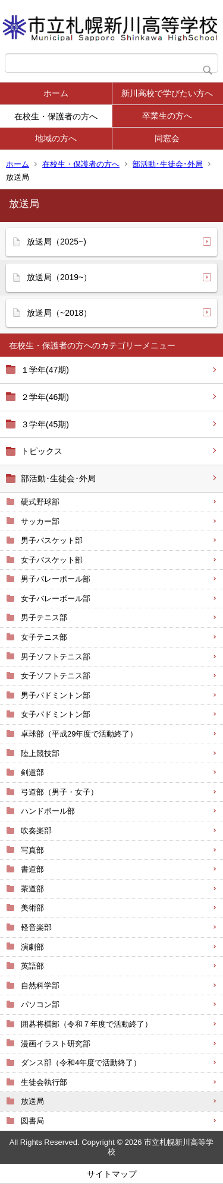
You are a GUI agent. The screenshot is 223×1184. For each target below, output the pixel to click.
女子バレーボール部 (55, 598)
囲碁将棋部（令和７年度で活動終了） (86, 1024)
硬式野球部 (40, 501)
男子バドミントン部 (55, 695)
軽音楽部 (36, 927)
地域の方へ (56, 138)
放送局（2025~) (56, 241)
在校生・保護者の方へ (56, 116)
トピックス (41, 451)
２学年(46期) (45, 397)
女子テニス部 (44, 637)
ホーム (55, 93)
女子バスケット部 (52, 560)
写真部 (32, 850)
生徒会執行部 (44, 1082)
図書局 (32, 1120)
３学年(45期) (45, 424)
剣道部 (32, 772)
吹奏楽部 (36, 830)
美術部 (32, 907)
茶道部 (32, 888)
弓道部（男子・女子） (59, 792)
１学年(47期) (45, 369)
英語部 (32, 965)
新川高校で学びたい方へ (167, 93)
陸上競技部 (40, 753)
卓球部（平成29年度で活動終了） (79, 733)
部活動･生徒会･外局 (168, 164)
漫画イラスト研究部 (55, 1043)
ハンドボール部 (48, 811)
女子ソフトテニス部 (55, 675)
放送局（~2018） (59, 313)
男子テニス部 (44, 617)
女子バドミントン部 (55, 714)
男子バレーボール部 (55, 578)
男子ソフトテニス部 (55, 656)
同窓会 (167, 138)
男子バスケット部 (52, 540)
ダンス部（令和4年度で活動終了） (81, 1062)
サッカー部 (40, 521)
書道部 (32, 869)
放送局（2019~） (59, 277)
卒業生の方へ (167, 115)
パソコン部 (40, 1004)
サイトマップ (112, 1174)
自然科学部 (40, 985)
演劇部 (32, 946)
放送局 (32, 1101)
